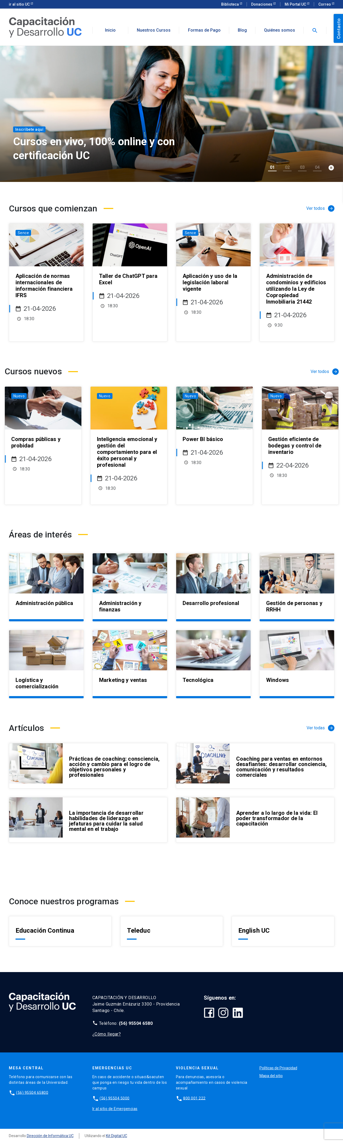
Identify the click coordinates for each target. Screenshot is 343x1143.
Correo (325, 4)
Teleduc (138, 930)
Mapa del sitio (271, 1076)
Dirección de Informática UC (50, 1136)
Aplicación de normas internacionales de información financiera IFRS (44, 285)
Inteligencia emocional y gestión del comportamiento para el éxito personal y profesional (127, 452)
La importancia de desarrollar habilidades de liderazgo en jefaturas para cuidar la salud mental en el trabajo (106, 821)
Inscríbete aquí (29, 129)
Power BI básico (203, 439)
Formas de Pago (204, 30)
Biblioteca (230, 4)
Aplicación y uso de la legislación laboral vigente (210, 282)
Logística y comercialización (37, 683)
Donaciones (262, 4)
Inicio (110, 30)
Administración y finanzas (120, 606)
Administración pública (44, 603)
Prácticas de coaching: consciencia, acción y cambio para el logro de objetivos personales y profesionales (114, 767)
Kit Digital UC (116, 1136)
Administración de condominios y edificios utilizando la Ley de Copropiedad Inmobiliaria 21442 (296, 289)
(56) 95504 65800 (32, 1092)
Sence (23, 233)
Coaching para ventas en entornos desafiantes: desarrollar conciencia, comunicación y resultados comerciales (281, 767)
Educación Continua (45, 930)
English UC (254, 930)
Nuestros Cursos (154, 30)
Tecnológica (198, 680)
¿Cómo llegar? (106, 1034)
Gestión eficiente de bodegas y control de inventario (295, 445)
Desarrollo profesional (211, 603)
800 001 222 (194, 1098)
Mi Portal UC (296, 4)
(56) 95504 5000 (115, 1098)
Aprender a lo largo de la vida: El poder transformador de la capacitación (277, 818)
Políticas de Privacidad (278, 1068)
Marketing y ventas (123, 680)
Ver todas (320, 728)
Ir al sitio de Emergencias (115, 1109)
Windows (277, 680)
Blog (242, 30)
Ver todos (320, 208)
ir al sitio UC (20, 4)
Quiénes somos (279, 30)
